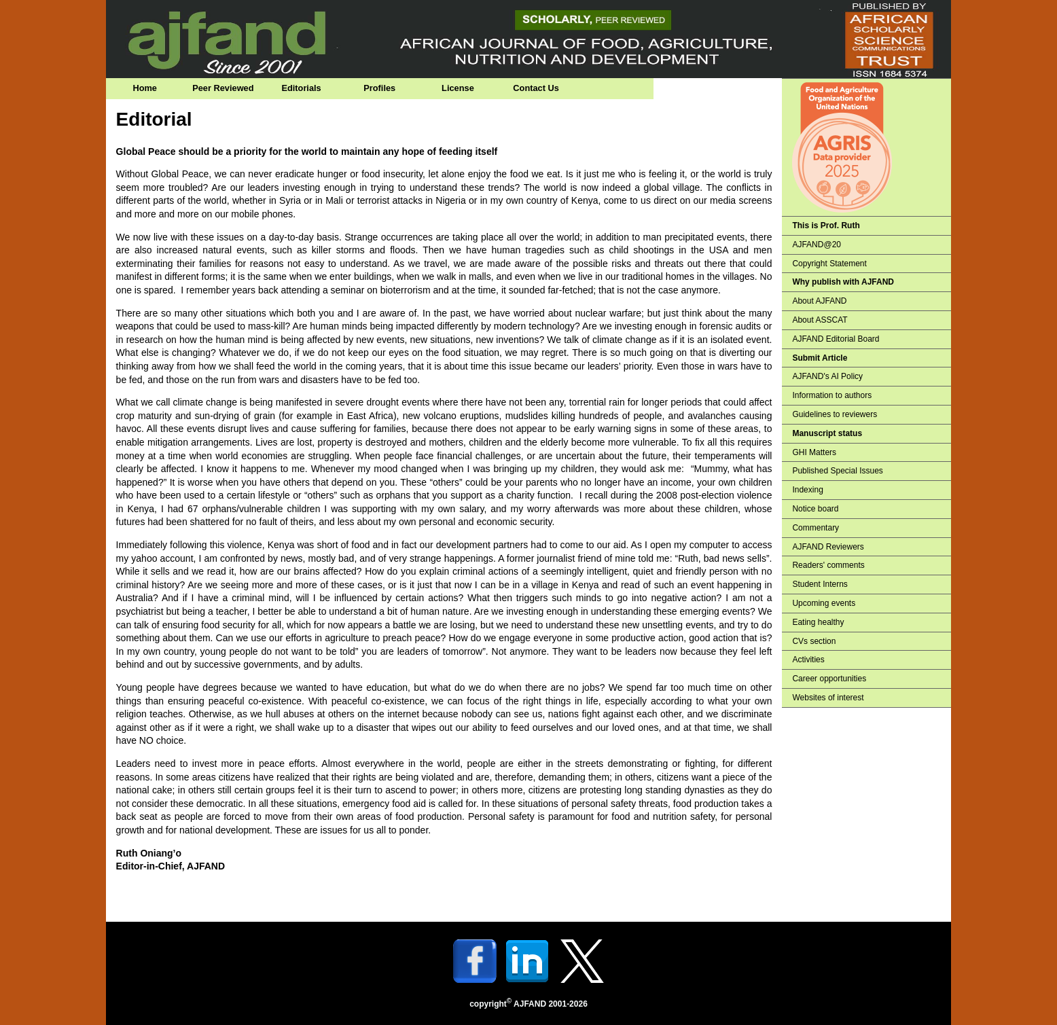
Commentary (815, 528)
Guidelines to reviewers (834, 414)
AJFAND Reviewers (827, 547)
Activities (808, 659)
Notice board (815, 509)
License (458, 88)
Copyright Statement (829, 263)
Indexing (807, 489)
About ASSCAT (819, 320)
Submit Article (819, 358)
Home (144, 88)
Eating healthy (818, 622)
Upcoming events (823, 603)
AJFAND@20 (816, 244)
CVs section (814, 641)
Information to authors (832, 395)
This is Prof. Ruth (825, 225)
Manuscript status (827, 433)
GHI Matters (814, 452)
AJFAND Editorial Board (835, 339)
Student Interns (819, 584)
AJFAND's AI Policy (827, 376)
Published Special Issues (837, 470)
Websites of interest (827, 697)
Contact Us (536, 88)
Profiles (379, 88)
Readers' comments (828, 565)
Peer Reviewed (222, 88)
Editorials (301, 88)
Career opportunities (829, 678)
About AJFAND (819, 301)
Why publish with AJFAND (843, 282)
